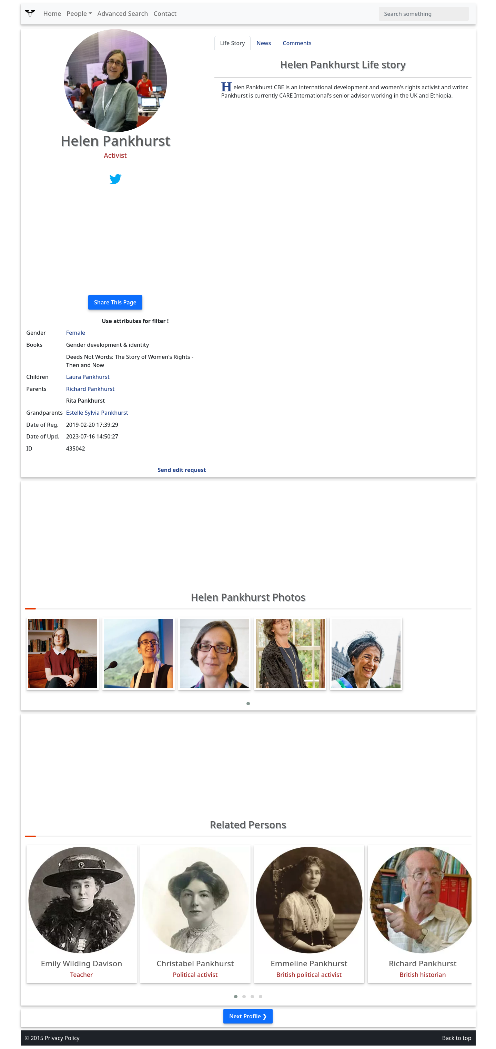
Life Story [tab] (232, 43)
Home (52, 13)
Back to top (457, 1038)
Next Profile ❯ (248, 1016)
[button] (248, 703)
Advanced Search (123, 13)
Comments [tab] (297, 43)
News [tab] (263, 43)
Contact (165, 13)
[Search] (424, 14)
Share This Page (115, 302)
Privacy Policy (62, 1038)
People (77, 13)
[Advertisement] (115, 241)
